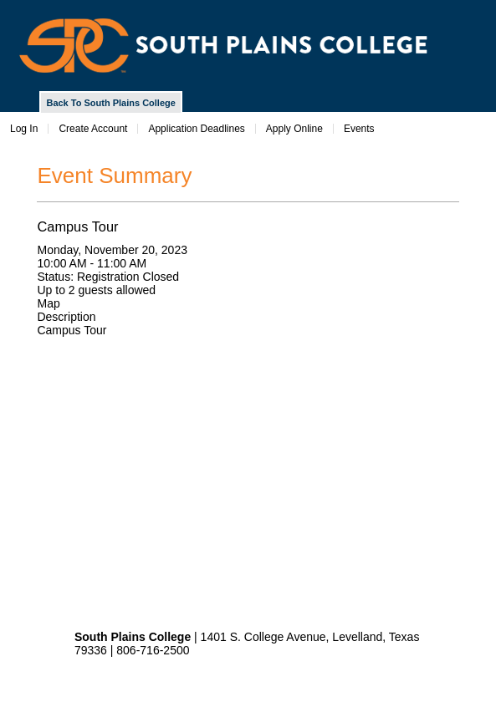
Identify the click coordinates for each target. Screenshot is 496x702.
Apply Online (294, 129)
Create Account (93, 129)
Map (48, 303)
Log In (24, 129)
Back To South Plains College (110, 103)
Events (359, 129)
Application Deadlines (196, 129)
